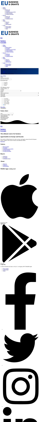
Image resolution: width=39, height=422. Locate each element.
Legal (4, 25)
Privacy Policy (8, 26)
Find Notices (3, 108)
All (4, 104)
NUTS (1, 91)
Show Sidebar (3, 75)
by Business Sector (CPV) (10, 12)
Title (1, 113)
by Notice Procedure (9, 14)
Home (4, 7)
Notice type (2, 94)
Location (2, 89)
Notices (4, 8)
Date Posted (2, 96)
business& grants (3, 41)
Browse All (7, 9)
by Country (7, 10)
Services (6, 84)
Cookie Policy (8, 27)
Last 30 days (6, 103)
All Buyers (7, 54)
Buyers (4, 15)
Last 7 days (6, 101)
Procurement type (3, 80)
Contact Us (7, 60)
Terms (6, 28)
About (4, 20)
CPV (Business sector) (4, 87)
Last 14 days (6, 102)
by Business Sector (9, 18)
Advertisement (8, 24)
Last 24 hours (7, 99)
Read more (2, 141)
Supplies (6, 82)
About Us (7, 22)
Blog (4, 19)
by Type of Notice (8, 13)
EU (1, 38)
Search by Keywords (4, 78)
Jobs (4, 72)
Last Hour (6, 98)
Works (5, 85)
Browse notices (8, 47)
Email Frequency (3, 114)
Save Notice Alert (4, 116)
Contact (6, 23)
